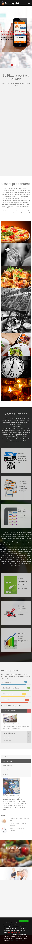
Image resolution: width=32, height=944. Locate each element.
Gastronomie (7, 740)
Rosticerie (6, 736)
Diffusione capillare (8, 760)
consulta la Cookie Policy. (14, 932)
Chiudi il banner (24, 921)
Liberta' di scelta (7, 764)
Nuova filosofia (7, 769)
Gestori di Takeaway (9, 732)
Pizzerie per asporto (9, 710)
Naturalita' (5, 773)
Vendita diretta (7, 756)
